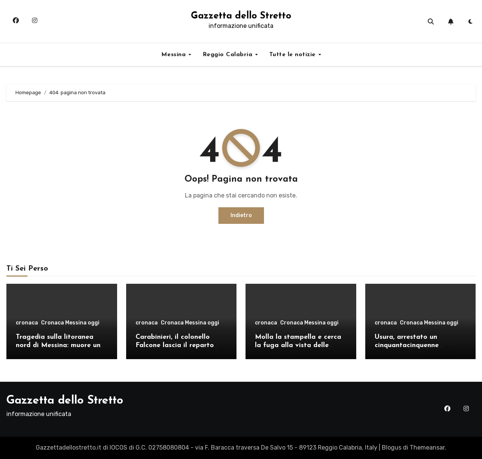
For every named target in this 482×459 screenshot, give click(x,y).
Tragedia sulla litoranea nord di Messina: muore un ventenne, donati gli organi (60, 345)
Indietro (241, 215)
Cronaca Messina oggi (70, 323)
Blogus (391, 447)
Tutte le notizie (293, 55)
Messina (174, 55)
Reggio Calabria (229, 55)
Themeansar (427, 447)
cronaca (27, 323)
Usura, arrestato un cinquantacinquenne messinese (407, 345)
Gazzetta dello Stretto (241, 16)
